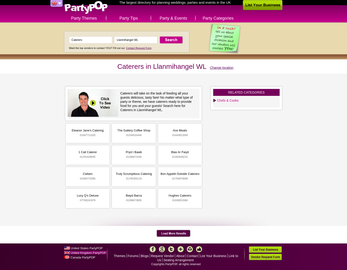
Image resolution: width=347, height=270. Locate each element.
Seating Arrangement (178, 260)
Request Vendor (162, 256)
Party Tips (129, 18)
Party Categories (218, 18)
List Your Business (213, 256)
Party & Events (173, 18)
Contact (192, 256)
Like (199, 249)
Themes (120, 256)
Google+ (162, 249)
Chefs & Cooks (228, 100)
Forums (133, 256)
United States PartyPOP (87, 248)
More (181, 249)
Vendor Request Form (265, 257)
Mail (190, 249)
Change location (221, 68)
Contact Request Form (139, 48)
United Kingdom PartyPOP (88, 253)
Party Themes (84, 18)
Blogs (145, 256)
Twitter (171, 249)
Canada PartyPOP (83, 257)
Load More (173, 233)
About (180, 256)
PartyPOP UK (86, 8)
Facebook (153, 249)
